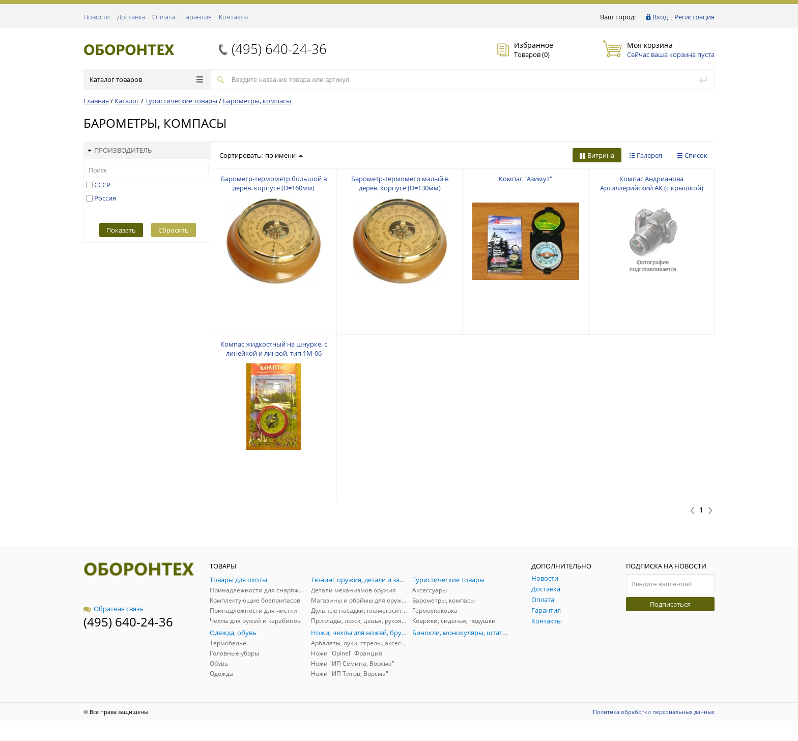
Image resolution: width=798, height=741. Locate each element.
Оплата (163, 16)
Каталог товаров (146, 79)
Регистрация (694, 16)
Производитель (120, 150)
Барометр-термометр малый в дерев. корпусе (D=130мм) (399, 183)
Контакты (233, 16)
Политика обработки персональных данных (654, 712)
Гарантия (197, 16)
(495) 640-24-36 (279, 49)
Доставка (131, 16)
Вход (660, 16)
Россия (105, 198)
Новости (96, 16)
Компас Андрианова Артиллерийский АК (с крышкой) (651, 183)
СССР (102, 184)
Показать (121, 230)
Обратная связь (113, 608)
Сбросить (173, 230)
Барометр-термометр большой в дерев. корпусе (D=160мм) (274, 183)
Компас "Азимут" (525, 178)
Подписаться (670, 604)
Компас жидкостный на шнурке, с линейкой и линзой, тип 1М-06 (273, 348)
